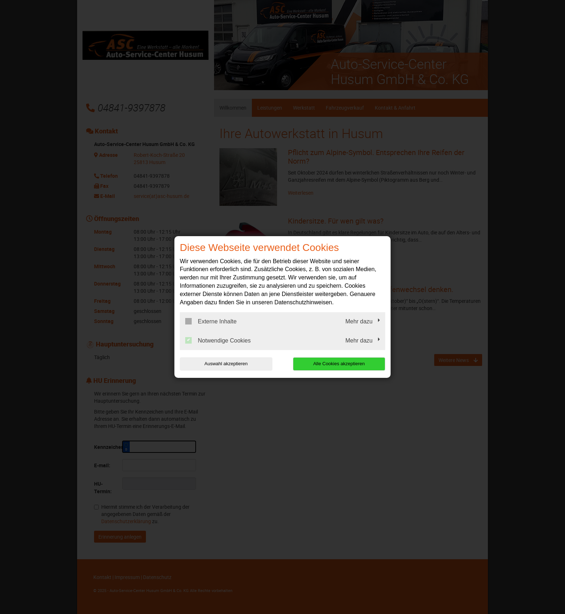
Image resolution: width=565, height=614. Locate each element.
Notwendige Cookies (218, 340)
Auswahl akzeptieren (226, 363)
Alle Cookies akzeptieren (339, 363)
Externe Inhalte (211, 321)
